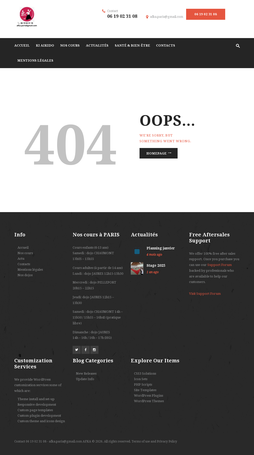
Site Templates (145, 390)
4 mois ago (154, 254)
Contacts (24, 264)
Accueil (23, 247)
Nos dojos (25, 275)
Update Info (85, 379)
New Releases (86, 373)
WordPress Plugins (148, 395)
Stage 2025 (156, 265)
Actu (21, 258)
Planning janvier (161, 248)
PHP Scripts (143, 384)
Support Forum (219, 265)
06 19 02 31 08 (205, 14)
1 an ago (153, 272)
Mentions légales (30, 269)
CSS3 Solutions (145, 373)
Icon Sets (140, 379)
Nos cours (25, 253)
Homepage (156, 153)
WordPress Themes (149, 401)
